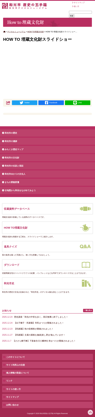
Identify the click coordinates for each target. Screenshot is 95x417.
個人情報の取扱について (17, 373)
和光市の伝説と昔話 (14, 166)
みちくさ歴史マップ (14, 149)
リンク (9, 381)
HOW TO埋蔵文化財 (35, 32)
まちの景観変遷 (12, 182)
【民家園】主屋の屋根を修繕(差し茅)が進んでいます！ (33, 335)
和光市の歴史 (11, 133)
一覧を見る (88, 310)
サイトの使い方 (13, 389)
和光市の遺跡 (11, 141)
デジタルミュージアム (16, 32)
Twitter (25, 103)
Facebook (51, 103)
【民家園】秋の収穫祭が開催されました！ (28, 329)
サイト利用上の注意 (15, 365)
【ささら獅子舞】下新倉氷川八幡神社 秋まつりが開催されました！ (39, 341)
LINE (77, 103)
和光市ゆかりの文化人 (15, 174)
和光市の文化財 (12, 158)
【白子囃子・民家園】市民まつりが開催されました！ (33, 323)
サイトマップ (79, 3)
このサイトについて (15, 357)
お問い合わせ (12, 405)
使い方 (76, 6)
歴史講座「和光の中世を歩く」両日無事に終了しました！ (35, 317)
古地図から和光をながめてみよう (20, 190)
